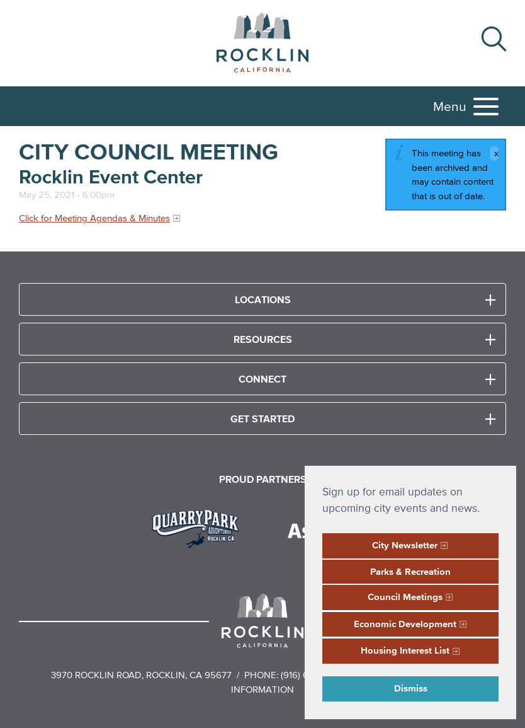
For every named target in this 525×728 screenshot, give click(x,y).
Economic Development (405, 623)
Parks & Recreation (410, 571)
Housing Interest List (405, 650)
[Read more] (199, 527)
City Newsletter (405, 545)
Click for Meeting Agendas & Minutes (94, 217)
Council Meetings (405, 596)
